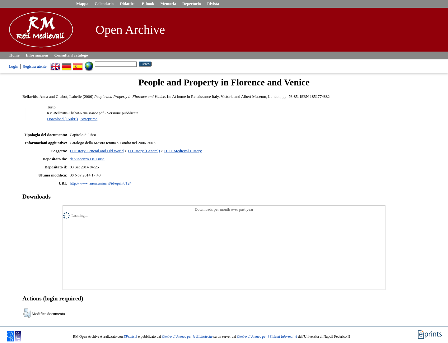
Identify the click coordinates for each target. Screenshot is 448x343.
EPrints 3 (130, 336)
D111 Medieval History (183, 151)
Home (14, 55)
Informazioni (37, 55)
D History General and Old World (97, 151)
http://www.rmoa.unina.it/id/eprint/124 (101, 183)
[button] (26, 313)
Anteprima (88, 119)
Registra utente (35, 66)
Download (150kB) (62, 119)
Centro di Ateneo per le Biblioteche (187, 336)
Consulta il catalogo (71, 55)
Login (13, 66)
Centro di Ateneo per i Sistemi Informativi (267, 336)
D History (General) (144, 151)
